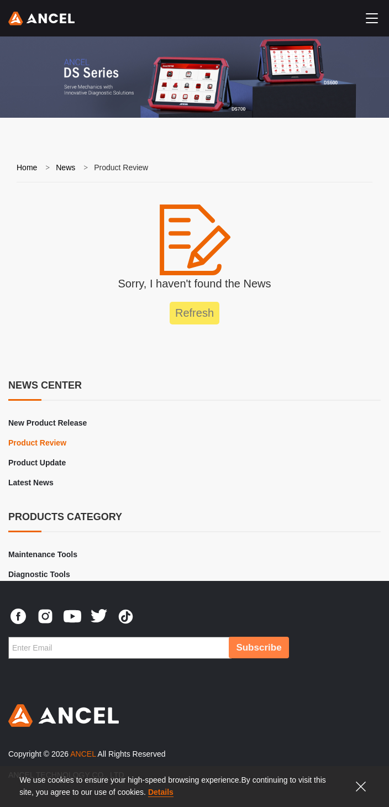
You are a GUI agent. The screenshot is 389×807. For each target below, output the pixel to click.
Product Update (37, 462)
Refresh (194, 313)
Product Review (37, 442)
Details (161, 792)
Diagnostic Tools (39, 574)
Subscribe (258, 647)
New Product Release (47, 422)
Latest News (31, 482)
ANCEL (83, 754)
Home (27, 167)
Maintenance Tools (42, 554)
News (65, 167)
